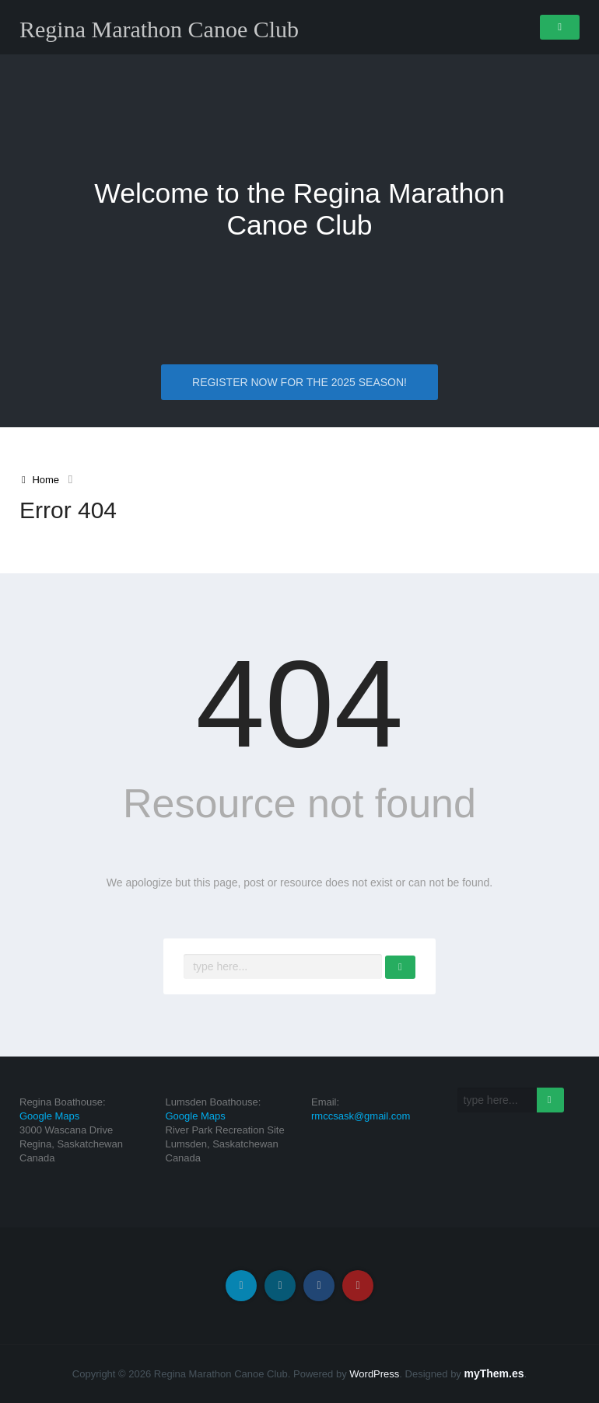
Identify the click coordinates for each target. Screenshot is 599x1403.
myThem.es (494, 1373)
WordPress (374, 1374)
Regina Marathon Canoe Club (159, 29)
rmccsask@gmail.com (360, 1116)
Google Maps (49, 1116)
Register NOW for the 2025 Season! (299, 383)
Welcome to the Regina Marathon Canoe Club (299, 209)
